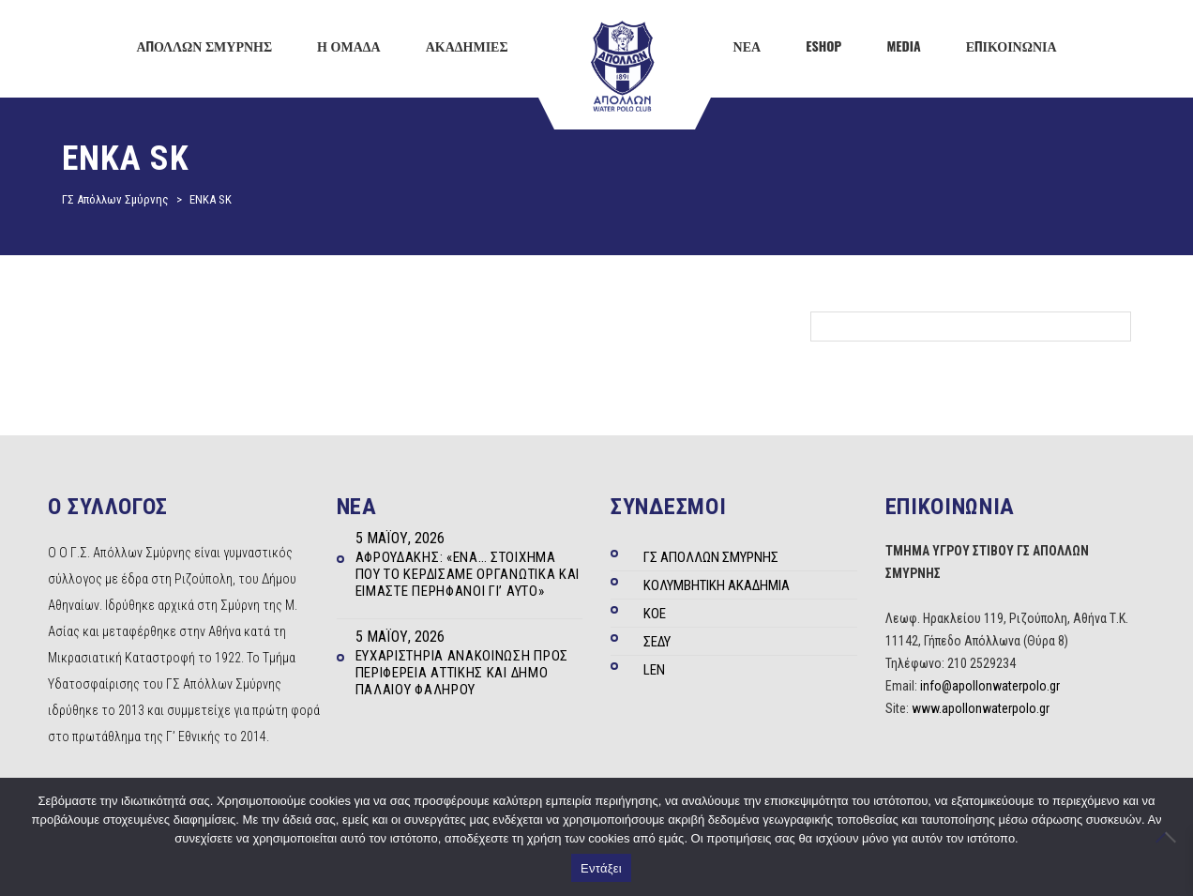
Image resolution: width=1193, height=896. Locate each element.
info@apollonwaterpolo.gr (990, 685)
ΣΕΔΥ (657, 641)
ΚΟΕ (654, 613)
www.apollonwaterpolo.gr (981, 708)
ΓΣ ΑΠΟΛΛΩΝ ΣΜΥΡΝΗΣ (710, 557)
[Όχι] (1169, 837)
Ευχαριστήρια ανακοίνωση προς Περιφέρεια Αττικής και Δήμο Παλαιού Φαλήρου (462, 672)
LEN (654, 669)
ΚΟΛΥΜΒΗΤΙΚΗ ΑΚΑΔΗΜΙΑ (716, 585)
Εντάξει (601, 868)
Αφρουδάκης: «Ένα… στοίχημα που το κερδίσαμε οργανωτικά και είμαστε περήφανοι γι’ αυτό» (468, 574)
